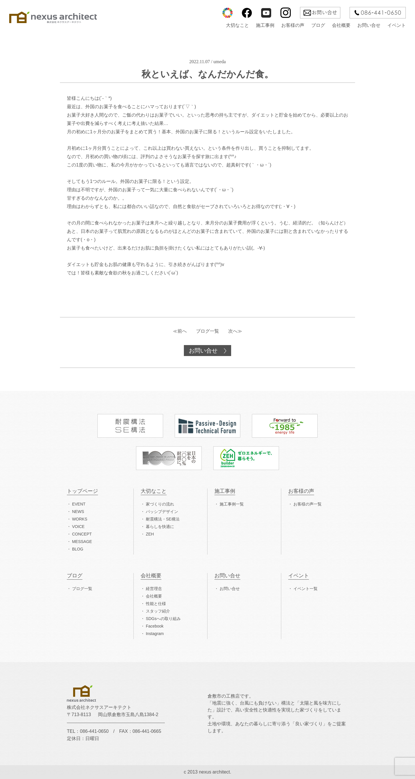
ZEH (150, 534)
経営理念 (154, 588)
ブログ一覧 (207, 331)
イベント (396, 25)
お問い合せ (368, 25)
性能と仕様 (156, 603)
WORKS (79, 519)
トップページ (82, 491)
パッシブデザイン (162, 511)
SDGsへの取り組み (163, 618)
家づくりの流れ (160, 504)
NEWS (78, 511)
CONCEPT (82, 534)
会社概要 (341, 25)
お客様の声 (292, 25)
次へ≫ (235, 331)
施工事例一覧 (232, 504)
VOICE (78, 526)
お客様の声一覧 (307, 504)
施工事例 (265, 25)
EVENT (79, 504)
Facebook (154, 626)
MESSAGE (82, 541)
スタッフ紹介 (158, 611)
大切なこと (237, 25)
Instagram (155, 633)
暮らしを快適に (160, 526)
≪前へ (180, 331)
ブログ (318, 25)
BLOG (77, 549)
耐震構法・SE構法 (163, 519)
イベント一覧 (305, 588)
